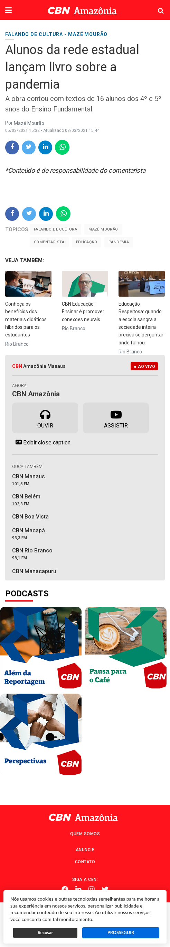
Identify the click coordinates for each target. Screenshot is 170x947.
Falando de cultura (55, 229)
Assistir (116, 417)
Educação (86, 242)
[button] (8, 11)
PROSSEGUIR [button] (120, 932)
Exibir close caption (41, 442)
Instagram (91, 889)
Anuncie (85, 849)
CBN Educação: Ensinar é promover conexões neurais (83, 311)
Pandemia (118, 242)
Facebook (65, 889)
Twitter (105, 889)
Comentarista (49, 242)
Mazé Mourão (103, 229)
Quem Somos (85, 833)
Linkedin (78, 889)
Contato (85, 861)
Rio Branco (17, 344)
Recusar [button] (45, 932)
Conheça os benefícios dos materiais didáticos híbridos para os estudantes (26, 319)
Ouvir (45, 417)
